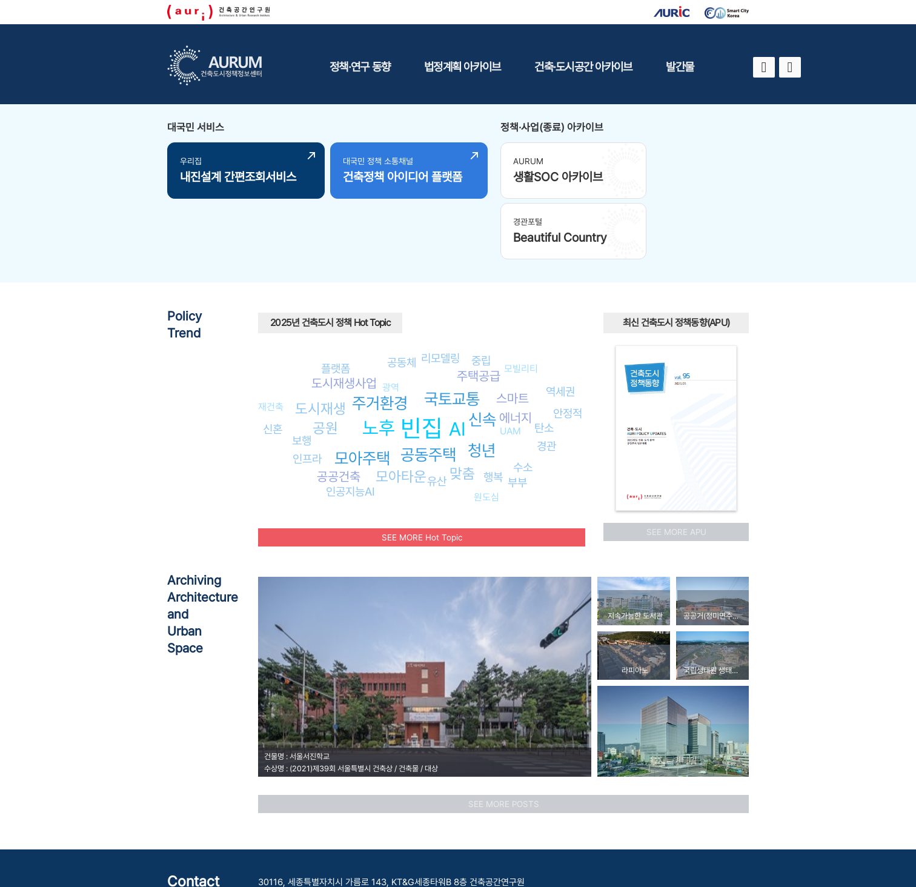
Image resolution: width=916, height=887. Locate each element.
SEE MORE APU (676, 466)
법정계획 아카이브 (462, 66)
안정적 (567, 347)
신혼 (272, 363)
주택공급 (478, 309)
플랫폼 (335, 302)
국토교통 (452, 333)
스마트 (512, 332)
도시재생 (320, 342)
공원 (325, 361)
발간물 (680, 66)
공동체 (401, 296)
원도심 (486, 431)
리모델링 (440, 292)
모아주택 (362, 392)
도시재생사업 (344, 317)
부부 (517, 416)
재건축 (271, 341)
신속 (482, 353)
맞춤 (462, 407)
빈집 (421, 362)
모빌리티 (521, 302)
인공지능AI (350, 425)
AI (457, 363)
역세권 (560, 325)
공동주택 (428, 388)
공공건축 (338, 410)
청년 (482, 384)
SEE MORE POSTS (503, 738)
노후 (378, 362)
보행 (301, 374)
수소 (523, 401)
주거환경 (380, 337)
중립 (481, 294)
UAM (510, 365)
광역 (390, 321)
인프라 (307, 392)
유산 (436, 415)
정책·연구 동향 (360, 66)
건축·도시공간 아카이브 (583, 66)
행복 (493, 410)
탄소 (544, 361)
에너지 (515, 351)
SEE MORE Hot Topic (422, 471)
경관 (546, 380)
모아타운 (401, 410)
